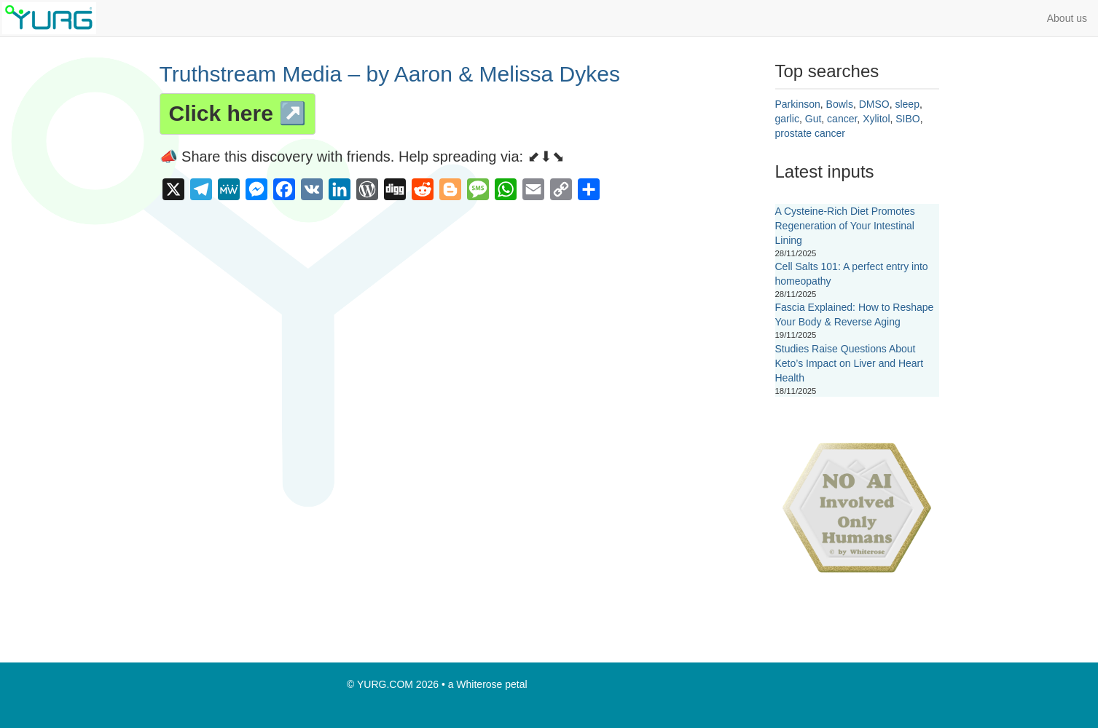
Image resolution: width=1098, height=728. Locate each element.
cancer (842, 118)
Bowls (839, 104)
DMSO (874, 104)
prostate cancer (810, 133)
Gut (813, 118)
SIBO (907, 118)
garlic (787, 118)
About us (1067, 18)
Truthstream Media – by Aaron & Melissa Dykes (390, 74)
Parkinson (797, 104)
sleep (907, 104)
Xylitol (876, 118)
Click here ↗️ (238, 113)
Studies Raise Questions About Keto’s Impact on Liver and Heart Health (849, 363)
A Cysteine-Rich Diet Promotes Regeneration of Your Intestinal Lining (845, 225)
